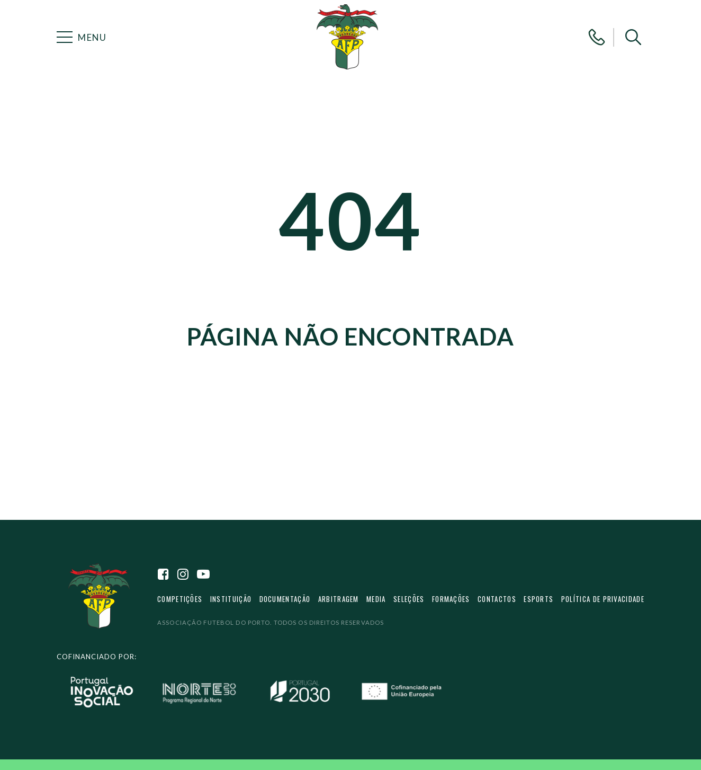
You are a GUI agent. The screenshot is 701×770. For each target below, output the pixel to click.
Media (376, 599)
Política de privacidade (602, 599)
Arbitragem (338, 599)
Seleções (409, 599)
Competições (179, 599)
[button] (633, 37)
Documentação (285, 599)
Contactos (497, 599)
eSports (538, 599)
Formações (451, 599)
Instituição (230, 599)
